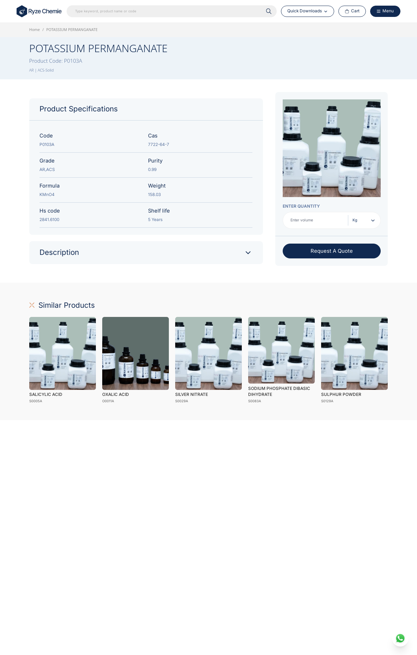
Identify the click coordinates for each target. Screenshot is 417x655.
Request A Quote (332, 251)
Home (34, 29)
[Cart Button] (352, 11)
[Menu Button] (385, 11)
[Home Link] (39, 11)
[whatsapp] (400, 638)
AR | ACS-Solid (41, 70)
